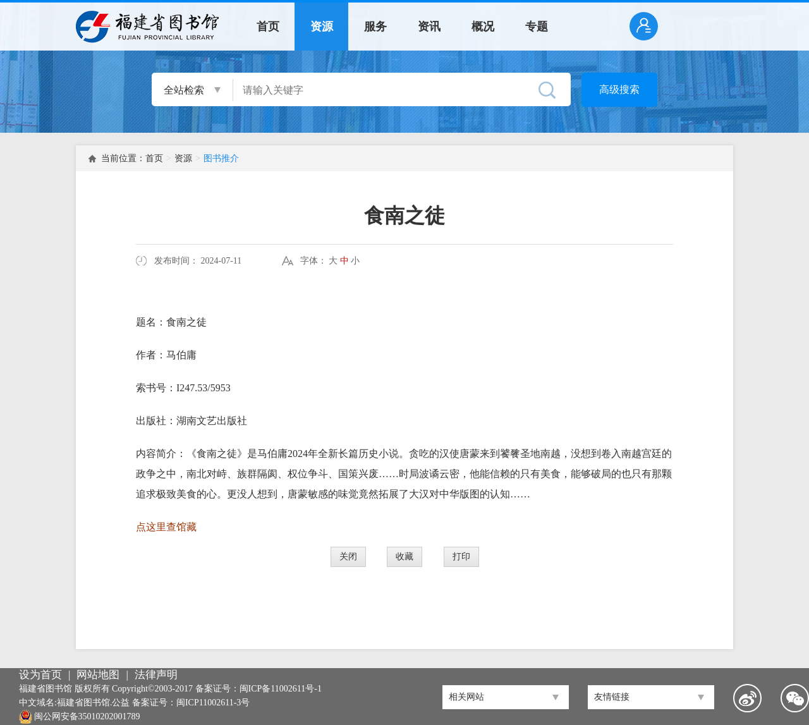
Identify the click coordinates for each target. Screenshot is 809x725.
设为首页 (40, 675)
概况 (482, 26)
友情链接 (612, 697)
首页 (268, 26)
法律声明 (156, 675)
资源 (321, 26)
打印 (461, 556)
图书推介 (221, 158)
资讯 (429, 26)
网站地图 (97, 675)
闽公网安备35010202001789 (87, 716)
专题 (536, 26)
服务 (375, 26)
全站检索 (184, 90)
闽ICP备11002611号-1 (281, 688)
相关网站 (466, 697)
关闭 (348, 556)
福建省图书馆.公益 (93, 702)
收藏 (404, 556)
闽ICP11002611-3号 (213, 702)
